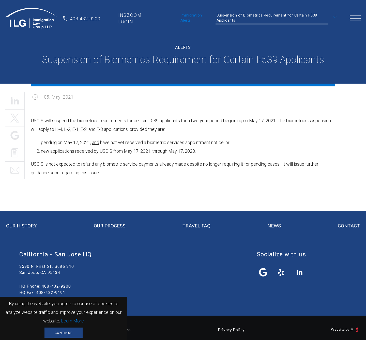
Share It (15, 135)
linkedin (299, 272)
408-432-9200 (85, 18)
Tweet (15, 118)
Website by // (344, 329)
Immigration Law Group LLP (31, 18)
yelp (281, 272)
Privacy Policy (231, 329)
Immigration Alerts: (191, 18)
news (274, 226)
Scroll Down (335, 16)
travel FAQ (196, 226)
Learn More (72, 320)
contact (349, 226)
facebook (263, 272)
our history (21, 226)
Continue (63, 333)
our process (109, 226)
